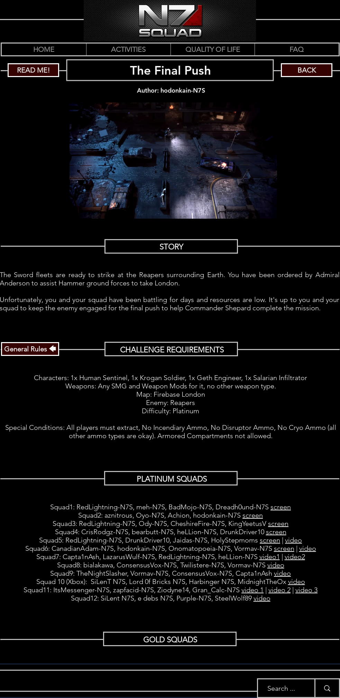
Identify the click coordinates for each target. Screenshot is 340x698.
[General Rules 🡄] (30, 349)
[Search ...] (281, 688)
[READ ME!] (33, 70)
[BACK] (306, 70)
